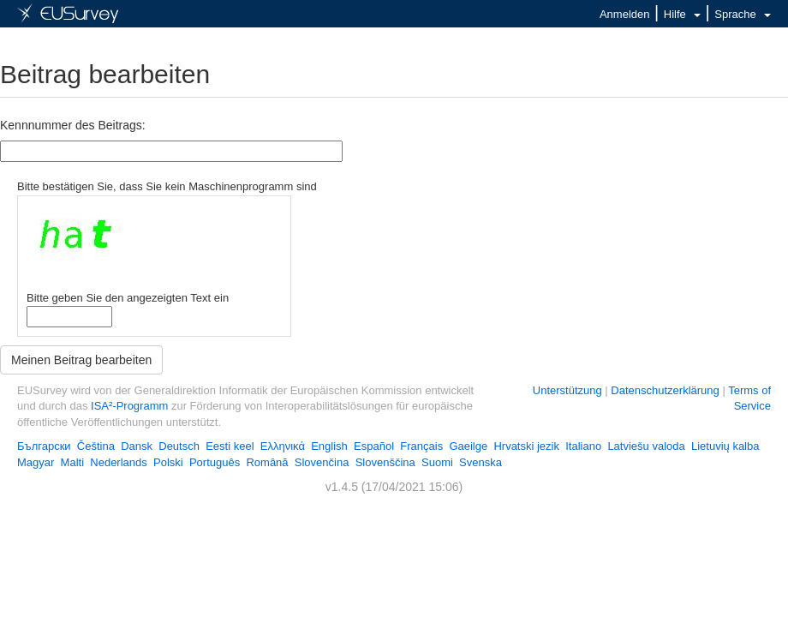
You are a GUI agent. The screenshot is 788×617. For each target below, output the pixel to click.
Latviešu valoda (645, 446)
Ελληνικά (282, 446)
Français (421, 446)
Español (374, 446)
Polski (168, 462)
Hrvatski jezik (526, 446)
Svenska (480, 462)
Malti (72, 462)
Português (214, 462)
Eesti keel (230, 446)
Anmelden (625, 14)
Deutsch (179, 446)
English (329, 446)
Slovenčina (322, 462)
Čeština (96, 446)
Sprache (742, 14)
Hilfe (682, 14)
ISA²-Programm (129, 405)
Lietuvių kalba (725, 446)
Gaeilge (468, 446)
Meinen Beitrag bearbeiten (81, 360)
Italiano (583, 446)
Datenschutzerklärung (665, 390)
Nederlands (118, 462)
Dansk (136, 446)
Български (44, 446)
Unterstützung (567, 390)
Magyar (35, 462)
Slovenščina (385, 462)
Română (267, 462)
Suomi (437, 462)
